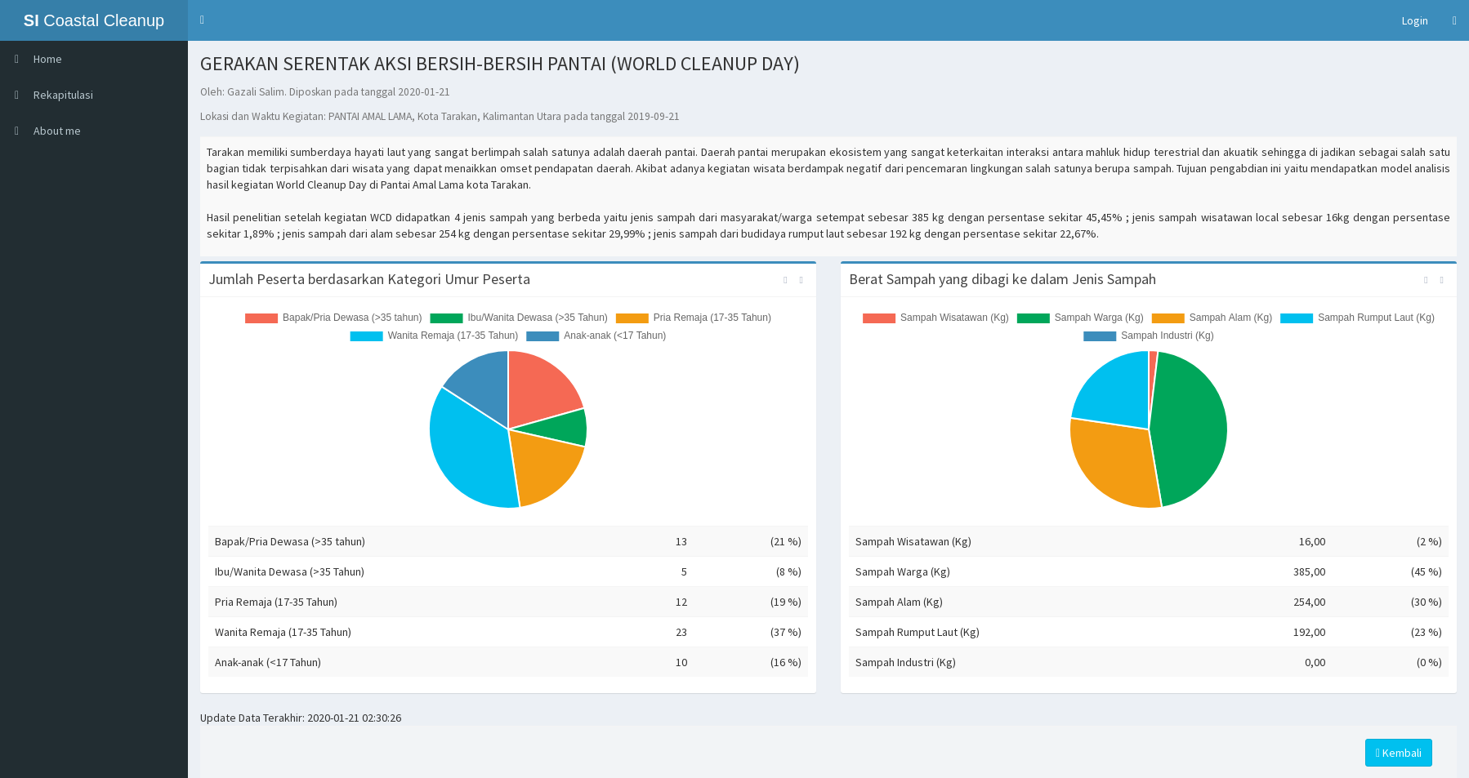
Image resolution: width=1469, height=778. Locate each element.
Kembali (1399, 752)
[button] (202, 20)
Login (1415, 20)
